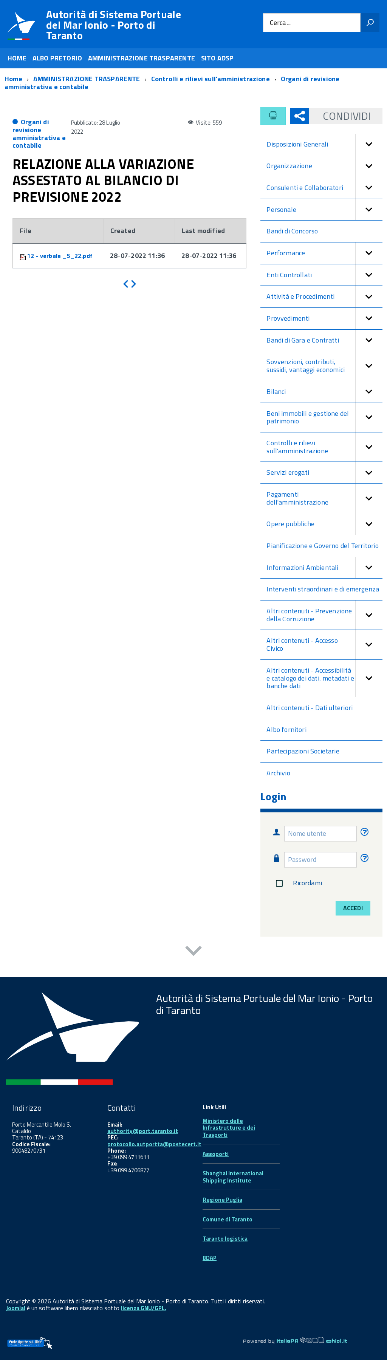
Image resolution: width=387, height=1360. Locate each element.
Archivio (278, 773)
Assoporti (216, 1154)
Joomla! (15, 1308)
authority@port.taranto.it (142, 1131)
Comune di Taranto (227, 1219)
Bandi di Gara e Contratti (324, 340)
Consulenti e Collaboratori (324, 188)
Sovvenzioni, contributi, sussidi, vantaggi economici (324, 365)
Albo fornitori (286, 729)
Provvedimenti (324, 318)
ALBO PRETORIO (57, 58)
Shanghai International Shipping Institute (233, 1176)
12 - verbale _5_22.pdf (60, 255)
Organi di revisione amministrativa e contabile (39, 133)
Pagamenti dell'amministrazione (324, 498)
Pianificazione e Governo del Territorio (322, 545)
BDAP (210, 1257)
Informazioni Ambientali (324, 568)
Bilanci (324, 392)
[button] (368, 144)
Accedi (353, 907)
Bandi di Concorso (292, 231)
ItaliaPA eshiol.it (311, 1340)
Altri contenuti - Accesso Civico (324, 644)
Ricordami (297, 883)
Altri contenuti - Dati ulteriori (309, 707)
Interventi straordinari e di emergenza (322, 589)
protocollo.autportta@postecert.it (154, 1144)
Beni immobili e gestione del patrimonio (324, 417)
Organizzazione (324, 166)
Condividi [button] (340, 116)
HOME (17, 58)
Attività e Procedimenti (324, 296)
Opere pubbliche (324, 524)
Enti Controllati (324, 275)
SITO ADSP (217, 58)
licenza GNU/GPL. (143, 1308)
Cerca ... (280, 23)
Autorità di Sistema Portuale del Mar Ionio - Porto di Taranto (113, 25)
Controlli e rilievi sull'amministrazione (324, 447)
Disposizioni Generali (324, 144)
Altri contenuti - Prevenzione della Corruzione (324, 615)
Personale (324, 210)
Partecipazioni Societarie (302, 751)
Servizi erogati (324, 472)
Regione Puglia (222, 1199)
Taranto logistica (225, 1238)
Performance (324, 253)
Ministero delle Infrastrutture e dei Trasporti (229, 1127)
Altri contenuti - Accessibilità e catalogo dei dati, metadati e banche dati (324, 678)
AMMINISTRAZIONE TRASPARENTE (141, 58)
